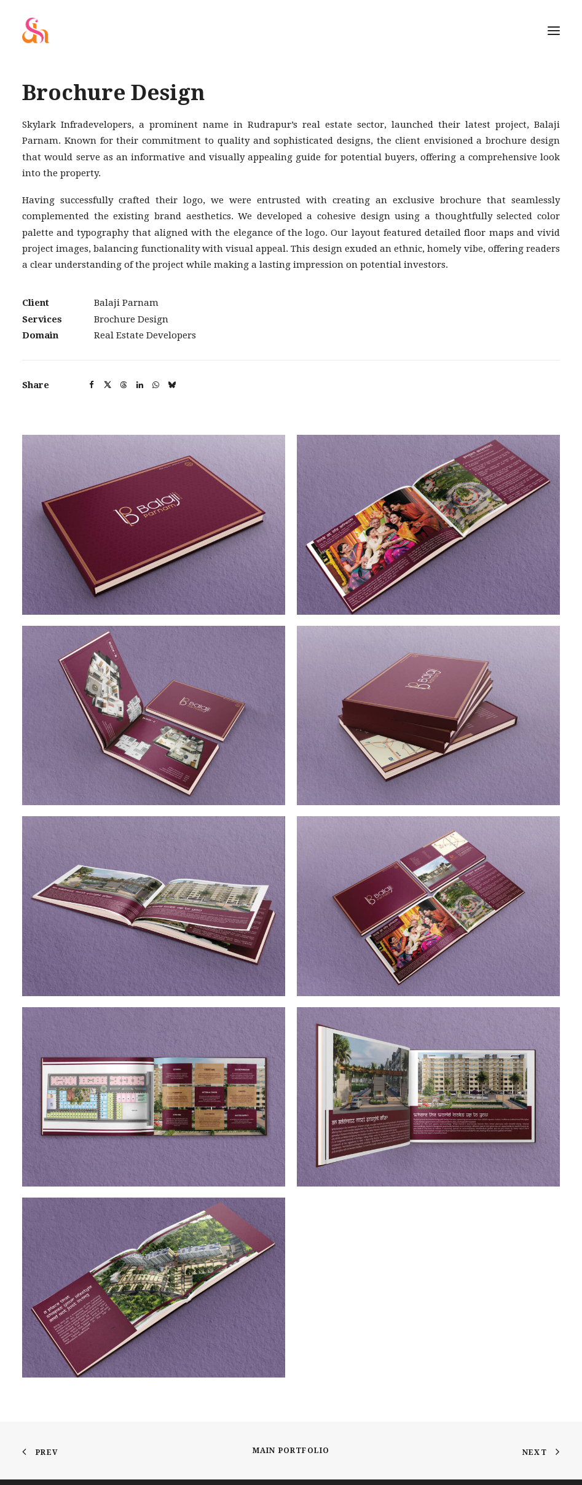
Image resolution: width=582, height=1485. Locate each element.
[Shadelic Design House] (36, 30)
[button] (91, 385)
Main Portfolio (291, 1450)
